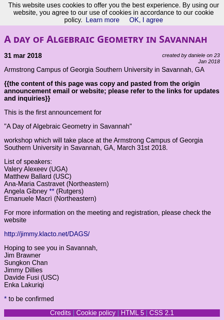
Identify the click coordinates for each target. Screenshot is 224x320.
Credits (60, 312)
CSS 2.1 (161, 312)
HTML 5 (132, 312)
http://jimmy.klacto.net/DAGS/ (47, 233)
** (51, 191)
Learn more (102, 19)
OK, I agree (146, 19)
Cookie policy (95, 312)
